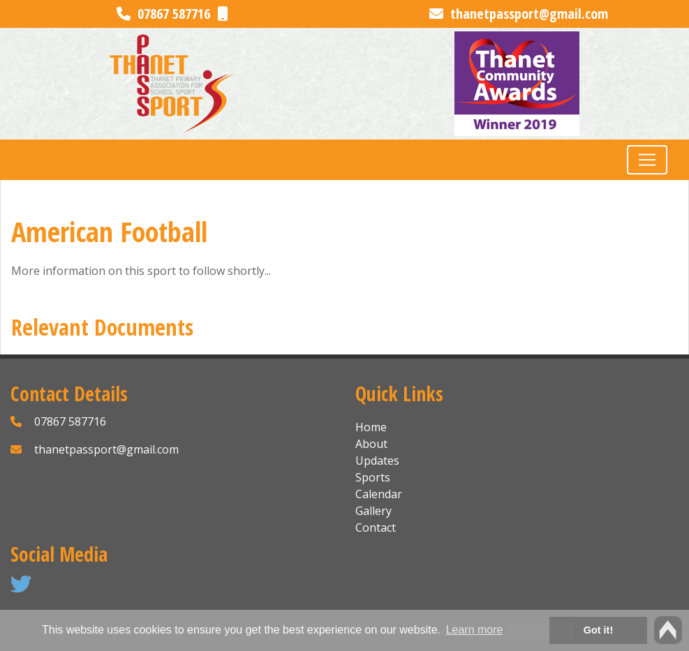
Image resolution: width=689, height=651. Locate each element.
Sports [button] (372, 477)
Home (371, 427)
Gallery (373, 510)
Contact (375, 527)
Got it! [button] (598, 630)
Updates (377, 460)
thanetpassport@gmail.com (518, 13)
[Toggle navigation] (647, 159)
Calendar (378, 494)
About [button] (371, 443)
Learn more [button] (474, 630)
